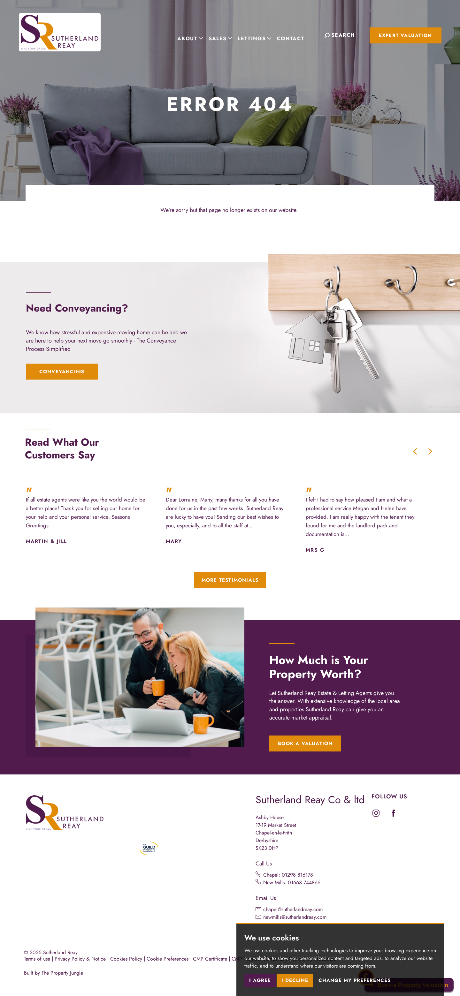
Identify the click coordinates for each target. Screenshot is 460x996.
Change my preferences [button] (354, 980)
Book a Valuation (305, 743)
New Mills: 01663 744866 (291, 882)
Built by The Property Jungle (53, 973)
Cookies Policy (126, 958)
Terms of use (37, 958)
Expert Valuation (405, 35)
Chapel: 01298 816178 (288, 875)
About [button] (195, 34)
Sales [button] (225, 34)
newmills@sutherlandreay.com (294, 917)
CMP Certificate (210, 958)
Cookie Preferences (167, 958)
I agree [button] (260, 980)
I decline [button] (294, 980)
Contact (295, 34)
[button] (415, 451)
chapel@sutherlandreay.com (293, 909)
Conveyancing (61, 371)
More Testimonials (230, 580)
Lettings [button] (259, 34)
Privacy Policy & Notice (80, 958)
